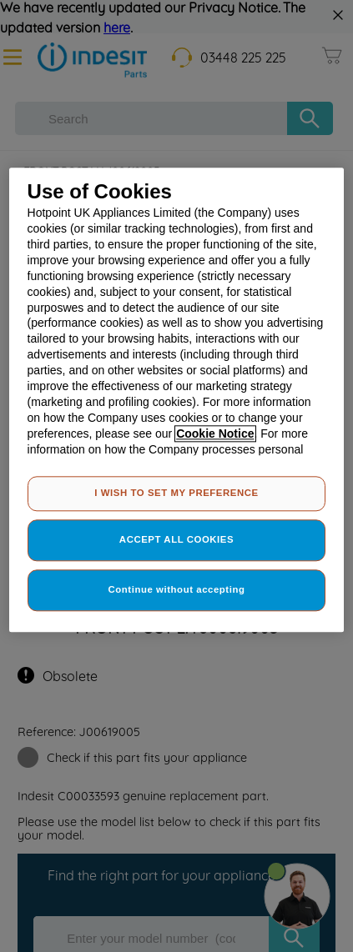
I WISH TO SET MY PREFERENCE (176, 494)
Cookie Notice (215, 433)
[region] (177, 400)
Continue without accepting (176, 589)
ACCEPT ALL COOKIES (176, 539)
